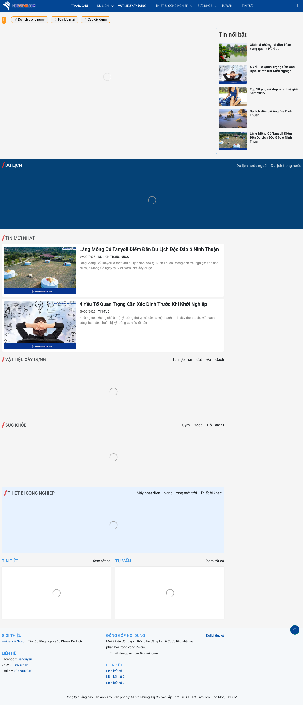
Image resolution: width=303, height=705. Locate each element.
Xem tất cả (102, 561)
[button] (296, 6)
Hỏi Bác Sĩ (215, 425)
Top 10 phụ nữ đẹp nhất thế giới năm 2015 (274, 91)
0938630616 (19, 665)
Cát (199, 359)
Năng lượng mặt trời (180, 493)
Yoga (198, 425)
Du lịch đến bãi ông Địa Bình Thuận (271, 113)
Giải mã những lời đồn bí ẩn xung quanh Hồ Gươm (270, 47)
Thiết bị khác (211, 493)
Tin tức (247, 6)
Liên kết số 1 (115, 671)
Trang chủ (79, 6)
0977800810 (23, 671)
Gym (186, 425)
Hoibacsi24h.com (15, 641)
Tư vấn (227, 6)
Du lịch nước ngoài (252, 165)
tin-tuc (103, 312)
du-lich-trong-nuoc (113, 257)
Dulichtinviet (215, 636)
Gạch (219, 359)
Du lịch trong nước (31, 20)
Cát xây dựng (97, 20)
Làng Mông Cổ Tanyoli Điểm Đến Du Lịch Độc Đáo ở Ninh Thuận (271, 138)
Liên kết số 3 (115, 683)
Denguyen (25, 659)
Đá (209, 359)
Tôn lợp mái (66, 20)
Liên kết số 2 (115, 677)
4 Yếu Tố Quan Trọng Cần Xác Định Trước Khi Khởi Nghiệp (272, 69)
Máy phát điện (148, 493)
